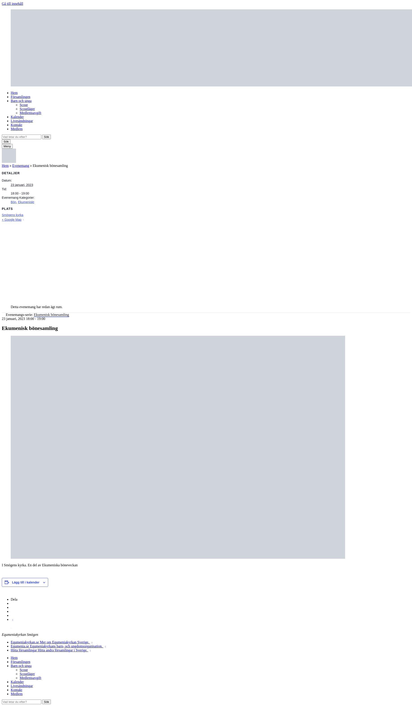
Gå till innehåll (12, 4)
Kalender (17, 117)
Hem (14, 93)
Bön (13, 202)
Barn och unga (21, 101)
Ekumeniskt (26, 202)
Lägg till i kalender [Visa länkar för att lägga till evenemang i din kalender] (25, 582)
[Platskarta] (206, 262)
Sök (46, 137)
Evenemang (20, 166)
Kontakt (16, 125)
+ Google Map (11, 219)
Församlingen (20, 97)
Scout (24, 105)
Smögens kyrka (12, 215)
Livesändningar (22, 121)
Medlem (17, 129)
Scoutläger (27, 109)
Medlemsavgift (30, 113)
